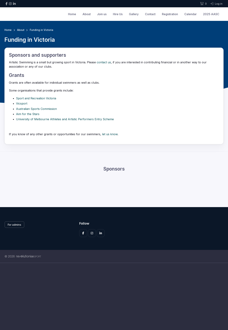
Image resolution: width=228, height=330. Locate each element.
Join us (102, 14)
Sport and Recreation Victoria (36, 98)
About (86, 14)
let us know (109, 134)
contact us (104, 62)
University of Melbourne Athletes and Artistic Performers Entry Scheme (65, 119)
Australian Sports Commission (36, 109)
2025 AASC (211, 14)
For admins (14, 224)
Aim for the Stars (27, 114)
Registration (170, 14)
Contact (150, 14)
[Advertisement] (111, 296)
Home (72, 14)
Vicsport (21, 103)
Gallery (134, 14)
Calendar (190, 14)
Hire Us (118, 14)
